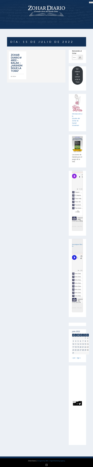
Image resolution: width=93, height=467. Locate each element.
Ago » (79, 358)
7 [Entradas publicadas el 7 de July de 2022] (82, 341)
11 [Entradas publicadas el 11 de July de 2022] (76, 344)
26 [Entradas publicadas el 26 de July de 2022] (78, 350)
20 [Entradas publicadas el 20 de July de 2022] (80, 347)
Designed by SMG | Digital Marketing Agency (51, 461)
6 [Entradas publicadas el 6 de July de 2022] (80, 341)
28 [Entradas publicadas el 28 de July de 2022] (83, 350)
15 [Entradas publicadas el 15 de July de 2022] (85, 344)
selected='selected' (91, 2)
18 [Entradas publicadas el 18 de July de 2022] (76, 347)
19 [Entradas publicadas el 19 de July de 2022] (78, 347)
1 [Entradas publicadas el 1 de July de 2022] (85, 338)
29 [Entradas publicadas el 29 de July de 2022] (85, 350)
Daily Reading (80, 226)
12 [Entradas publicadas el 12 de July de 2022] (78, 344)
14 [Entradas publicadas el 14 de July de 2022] (83, 344)
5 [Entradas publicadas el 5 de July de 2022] (78, 341)
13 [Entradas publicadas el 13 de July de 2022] (80, 344)
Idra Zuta (79, 307)
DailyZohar (73, 226)
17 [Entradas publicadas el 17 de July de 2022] (73, 347)
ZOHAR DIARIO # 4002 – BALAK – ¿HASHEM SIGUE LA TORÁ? (16, 62)
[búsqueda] (80, 57)
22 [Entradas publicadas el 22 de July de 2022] (85, 347)
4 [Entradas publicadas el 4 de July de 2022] (75, 341)
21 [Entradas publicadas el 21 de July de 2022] (83, 347)
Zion (14, 76)
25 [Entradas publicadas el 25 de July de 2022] (76, 350)
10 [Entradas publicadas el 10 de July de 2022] (73, 344)
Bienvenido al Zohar (77, 52)
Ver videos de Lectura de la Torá (77, 75)
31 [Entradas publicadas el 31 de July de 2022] (73, 353)
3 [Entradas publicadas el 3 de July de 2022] (73, 341)
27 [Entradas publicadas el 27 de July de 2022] (80, 350)
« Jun (73, 358)
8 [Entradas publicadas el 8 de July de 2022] (85, 341)
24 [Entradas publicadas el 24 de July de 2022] (73, 350)
